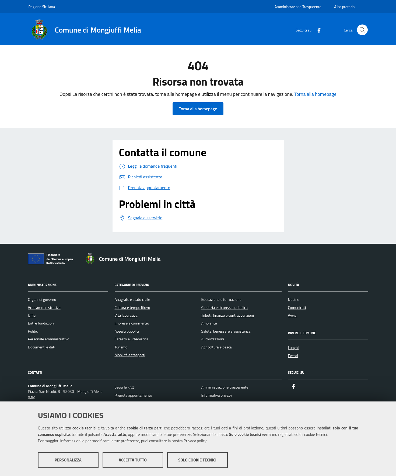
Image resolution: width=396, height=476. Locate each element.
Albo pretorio (344, 6)
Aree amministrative (44, 308)
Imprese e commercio (132, 323)
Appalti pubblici (127, 331)
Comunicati (297, 308)
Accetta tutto (133, 460)
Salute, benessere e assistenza (226, 331)
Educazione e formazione (221, 299)
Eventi (293, 356)
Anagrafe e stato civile (132, 299)
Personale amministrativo (48, 339)
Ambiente (209, 323)
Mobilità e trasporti (130, 355)
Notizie (293, 299)
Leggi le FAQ (124, 387)
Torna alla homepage (315, 94)
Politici (33, 331)
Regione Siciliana (42, 6)
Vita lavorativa (126, 315)
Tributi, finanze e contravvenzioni (227, 315)
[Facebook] (316, 29)
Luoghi (293, 348)
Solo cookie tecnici (197, 460)
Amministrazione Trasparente (298, 6)
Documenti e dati (41, 347)
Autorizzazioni (212, 339)
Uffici (32, 315)
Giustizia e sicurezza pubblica (224, 308)
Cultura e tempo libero (132, 308)
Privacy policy (195, 441)
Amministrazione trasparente (224, 387)
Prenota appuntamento (133, 395)
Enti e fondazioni (41, 323)
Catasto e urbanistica (131, 339)
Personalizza (68, 460)
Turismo (121, 347)
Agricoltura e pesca (216, 347)
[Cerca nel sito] (362, 29)
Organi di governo (42, 299)
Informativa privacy (216, 395)
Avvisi (292, 315)
